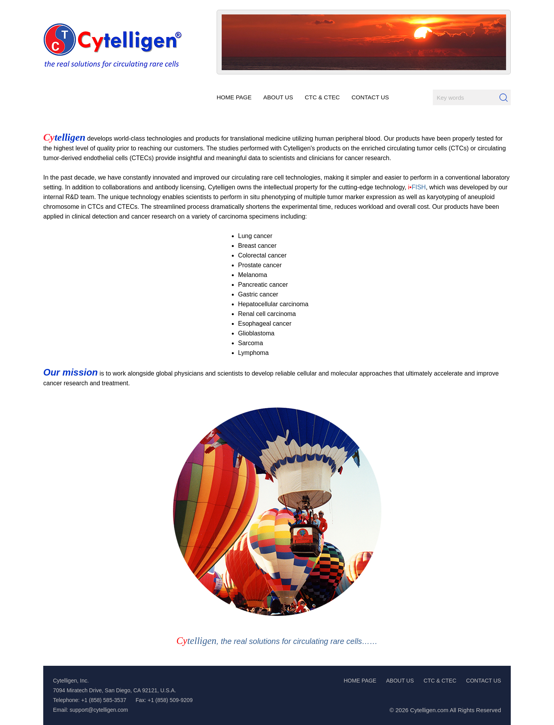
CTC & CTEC (439, 680)
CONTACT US (483, 680)
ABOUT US (400, 680)
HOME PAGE (360, 680)
